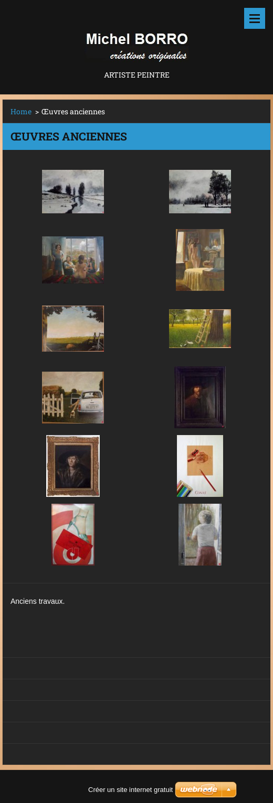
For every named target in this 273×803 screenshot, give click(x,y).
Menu (254, 18)
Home (21, 111)
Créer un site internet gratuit (130, 790)
